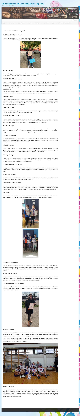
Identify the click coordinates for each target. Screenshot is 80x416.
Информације (12, 23)
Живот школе (21, 23)
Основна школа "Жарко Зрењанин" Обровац (23, 3)
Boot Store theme (74, 413)
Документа (37, 23)
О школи (5, 23)
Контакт (52, 23)
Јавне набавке (45, 23)
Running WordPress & (65, 413)
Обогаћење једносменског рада (64, 23)
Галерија (29, 23)
